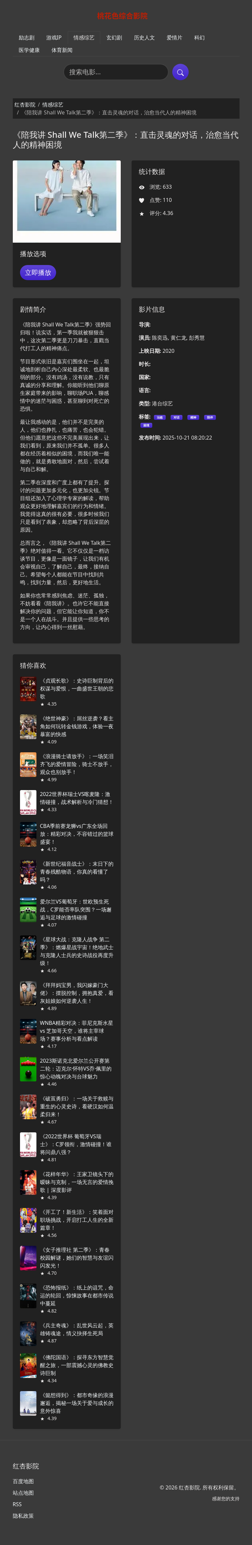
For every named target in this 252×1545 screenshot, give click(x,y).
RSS (17, 1504)
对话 (176, 417)
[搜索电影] (116, 72)
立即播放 (38, 272)
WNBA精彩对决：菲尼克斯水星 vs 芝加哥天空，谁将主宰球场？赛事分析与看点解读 (77, 1030)
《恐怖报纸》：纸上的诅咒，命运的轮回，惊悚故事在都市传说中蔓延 (77, 1295)
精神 (193, 417)
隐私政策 (23, 1515)
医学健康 (29, 50)
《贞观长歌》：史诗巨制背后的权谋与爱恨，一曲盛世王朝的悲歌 (77, 688)
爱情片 (174, 37)
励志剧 (26, 37)
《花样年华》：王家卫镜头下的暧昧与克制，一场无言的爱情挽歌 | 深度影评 (77, 1182)
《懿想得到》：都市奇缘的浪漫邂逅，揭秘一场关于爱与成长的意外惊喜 (77, 1402)
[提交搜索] (180, 72)
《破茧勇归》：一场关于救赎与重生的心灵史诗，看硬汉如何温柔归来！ (77, 1106)
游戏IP (54, 37)
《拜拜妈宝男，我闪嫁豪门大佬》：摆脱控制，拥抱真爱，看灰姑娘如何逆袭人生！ (77, 992)
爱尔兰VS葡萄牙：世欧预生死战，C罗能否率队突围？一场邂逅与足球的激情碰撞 (76, 909)
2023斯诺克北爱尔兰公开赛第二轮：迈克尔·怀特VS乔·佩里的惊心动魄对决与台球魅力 (76, 1068)
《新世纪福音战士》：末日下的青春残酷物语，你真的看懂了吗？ (77, 871)
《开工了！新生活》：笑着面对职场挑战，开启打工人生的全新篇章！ (77, 1219)
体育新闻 (62, 50)
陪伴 (210, 417)
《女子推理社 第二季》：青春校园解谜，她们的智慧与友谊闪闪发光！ (77, 1257)
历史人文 (144, 37)
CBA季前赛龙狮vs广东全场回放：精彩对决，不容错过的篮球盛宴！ (77, 833)
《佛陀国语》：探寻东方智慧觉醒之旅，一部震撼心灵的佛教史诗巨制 (77, 1365)
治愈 (160, 417)
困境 (146, 425)
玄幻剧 (114, 37)
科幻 (199, 37)
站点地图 (23, 1492)
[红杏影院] (126, 15)
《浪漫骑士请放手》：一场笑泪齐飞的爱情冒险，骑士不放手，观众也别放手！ (77, 764)
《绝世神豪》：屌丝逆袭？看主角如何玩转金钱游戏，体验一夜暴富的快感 (77, 726)
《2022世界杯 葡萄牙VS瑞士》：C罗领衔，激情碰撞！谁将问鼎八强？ (76, 1144)
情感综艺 (84, 37)
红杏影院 (24, 104)
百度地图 (23, 1481)
